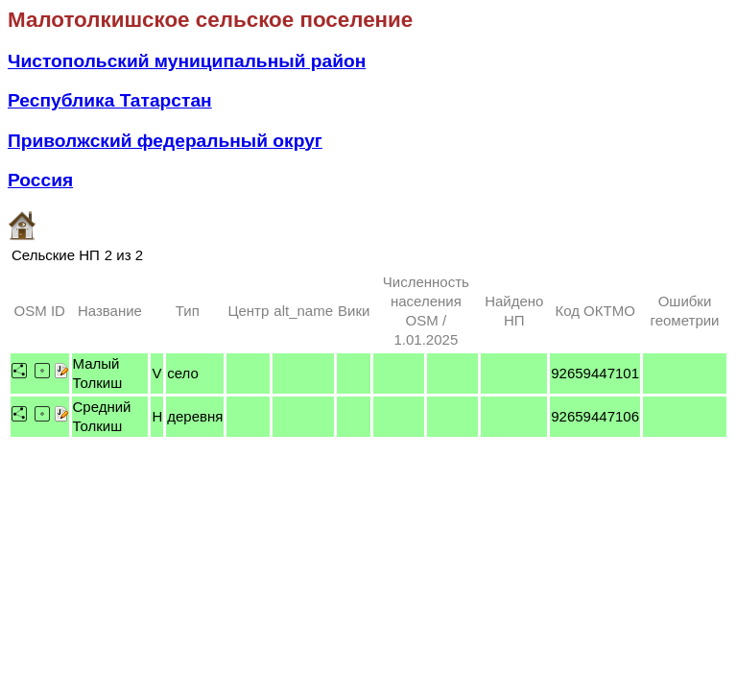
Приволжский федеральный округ (165, 141)
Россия (40, 180)
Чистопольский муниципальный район (187, 61)
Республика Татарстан (110, 100)
